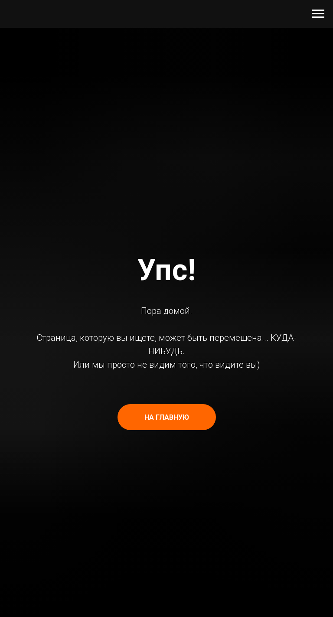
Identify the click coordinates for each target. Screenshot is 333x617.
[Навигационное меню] (318, 14)
